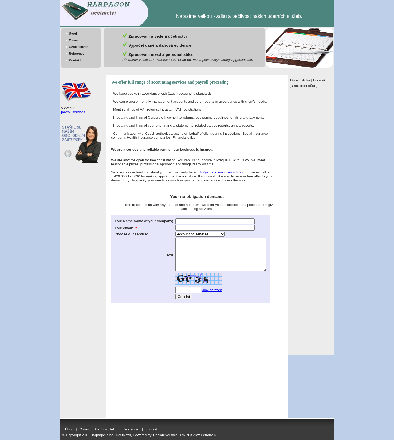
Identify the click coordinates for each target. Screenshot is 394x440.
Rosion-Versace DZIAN (171, 435)
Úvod (73, 34)
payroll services (73, 112)
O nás (73, 40)
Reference (76, 54)
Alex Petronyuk (204, 435)
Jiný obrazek (212, 296)
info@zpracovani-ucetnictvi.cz (220, 172)
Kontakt (75, 60)
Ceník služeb (78, 47)
